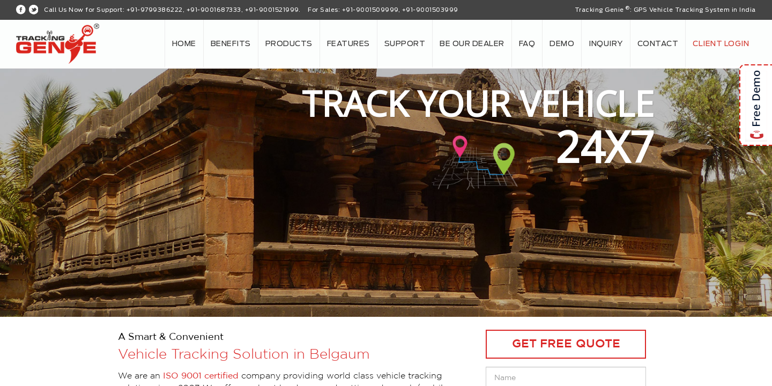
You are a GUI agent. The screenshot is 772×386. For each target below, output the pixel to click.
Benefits (231, 44)
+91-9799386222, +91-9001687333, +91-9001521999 (213, 10)
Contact (658, 44)
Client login (721, 44)
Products (289, 44)
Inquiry (606, 44)
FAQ (527, 44)
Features (348, 44)
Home (184, 44)
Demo (562, 44)
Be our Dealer (472, 44)
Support (405, 44)
